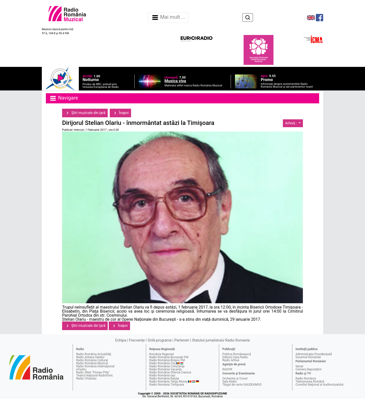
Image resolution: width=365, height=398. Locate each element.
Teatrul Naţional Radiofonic (94, 375)
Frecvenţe (137, 340)
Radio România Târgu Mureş (168, 381)
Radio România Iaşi (162, 375)
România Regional (161, 354)
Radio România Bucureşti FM (168, 357)
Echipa (120, 340)
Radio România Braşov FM (167, 360)
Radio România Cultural (92, 360)
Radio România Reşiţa (164, 378)
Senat (299, 366)
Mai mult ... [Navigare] (168, 17)
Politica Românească (236, 354)
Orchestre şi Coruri (234, 378)
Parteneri (181, 340)
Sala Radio (229, 381)
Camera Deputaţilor (309, 369)
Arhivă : (291, 123)
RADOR (227, 369)
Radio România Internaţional (95, 366)
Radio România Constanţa (167, 366)
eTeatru (81, 369)
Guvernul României (308, 357)
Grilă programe (160, 340)
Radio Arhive (230, 360)
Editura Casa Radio (235, 357)
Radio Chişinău (86, 378)
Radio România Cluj (162, 363)
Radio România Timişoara (166, 384)
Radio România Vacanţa (165, 369)
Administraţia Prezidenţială (314, 354)
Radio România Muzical (92, 363)
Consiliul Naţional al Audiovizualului (320, 384)
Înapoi (120, 113)
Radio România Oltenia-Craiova (170, 372)
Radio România (306, 378)
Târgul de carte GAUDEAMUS (241, 384)
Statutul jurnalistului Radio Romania (221, 340)
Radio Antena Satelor (90, 357)
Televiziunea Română (310, 381)
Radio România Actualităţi (93, 354)
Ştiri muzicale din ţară (84, 113)
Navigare (63, 98)
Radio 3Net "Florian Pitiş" (93, 372)
